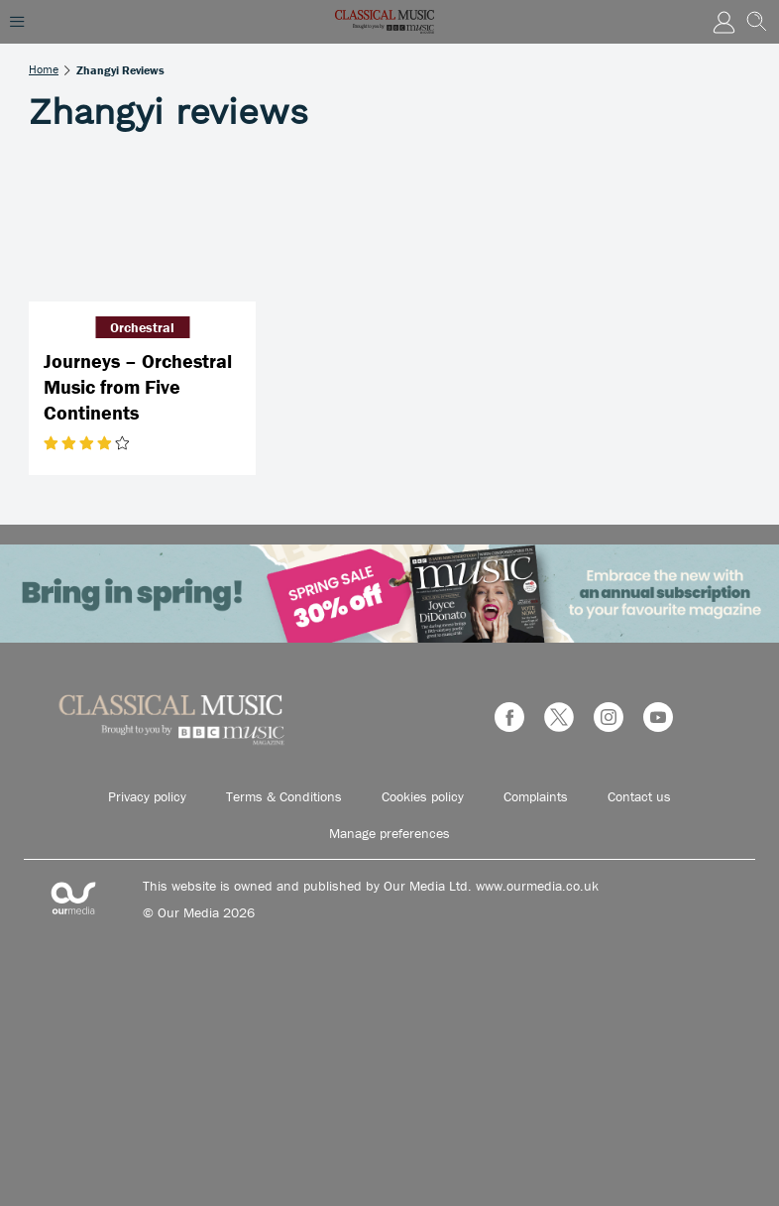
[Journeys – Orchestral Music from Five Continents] (142, 226)
